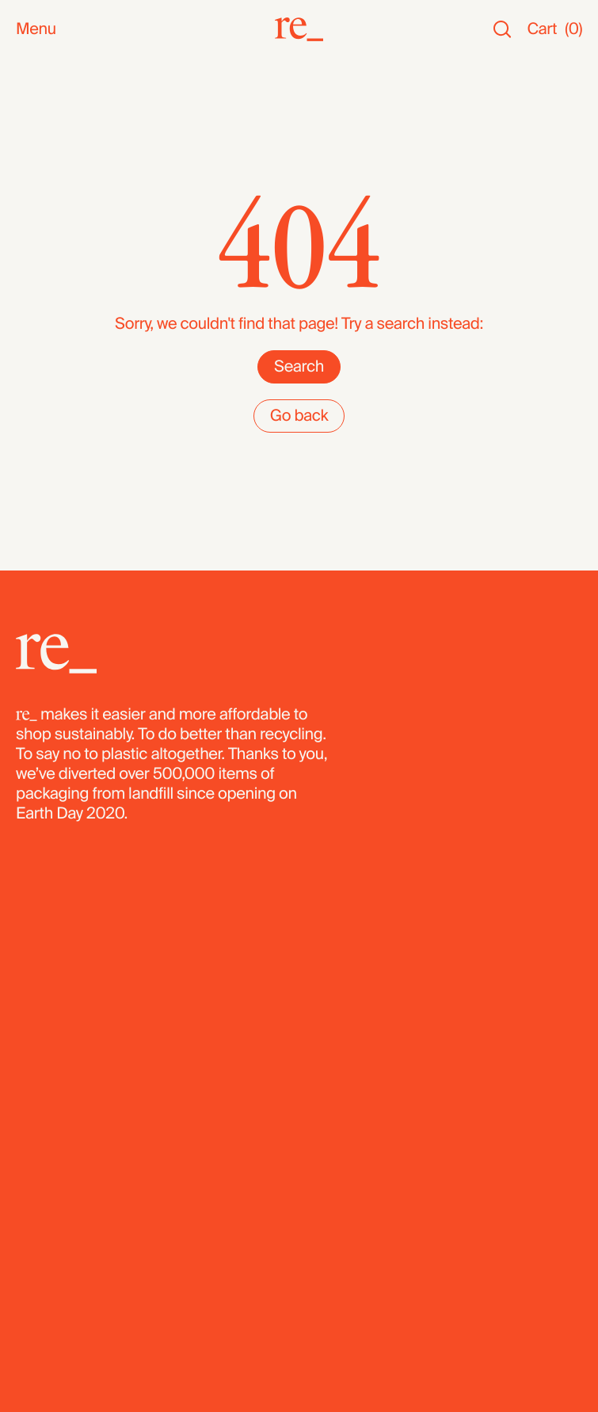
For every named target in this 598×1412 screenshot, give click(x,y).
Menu (36, 30)
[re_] (299, 29)
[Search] (502, 30)
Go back (299, 416)
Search (299, 367)
